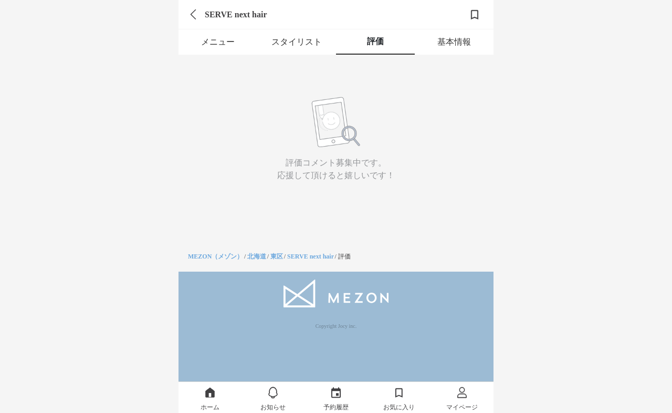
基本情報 (454, 41)
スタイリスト (296, 41)
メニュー (218, 41)
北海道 (256, 256)
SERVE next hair (310, 256)
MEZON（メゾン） (215, 256)
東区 (276, 256)
